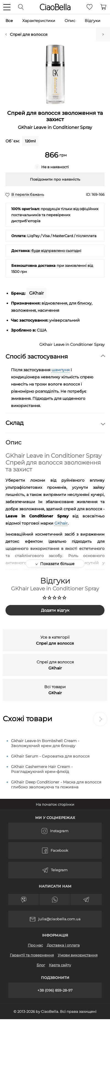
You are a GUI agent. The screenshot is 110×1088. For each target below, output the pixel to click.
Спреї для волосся (28, 34)
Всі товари (55, 689)
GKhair (61, 523)
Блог (41, 965)
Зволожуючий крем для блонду (103, 34)
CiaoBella (55, 7)
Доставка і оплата (63, 945)
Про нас (35, 945)
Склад (55, 422)
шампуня (60, 369)
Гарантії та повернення (32, 955)
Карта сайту (60, 965)
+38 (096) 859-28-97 (55, 990)
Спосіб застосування (55, 356)
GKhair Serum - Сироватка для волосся (50, 756)
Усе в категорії (55, 640)
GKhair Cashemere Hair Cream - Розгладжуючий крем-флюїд (42, 769)
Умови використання (78, 955)
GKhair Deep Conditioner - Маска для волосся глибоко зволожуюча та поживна (56, 784)
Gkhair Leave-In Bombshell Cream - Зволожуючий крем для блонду (45, 743)
